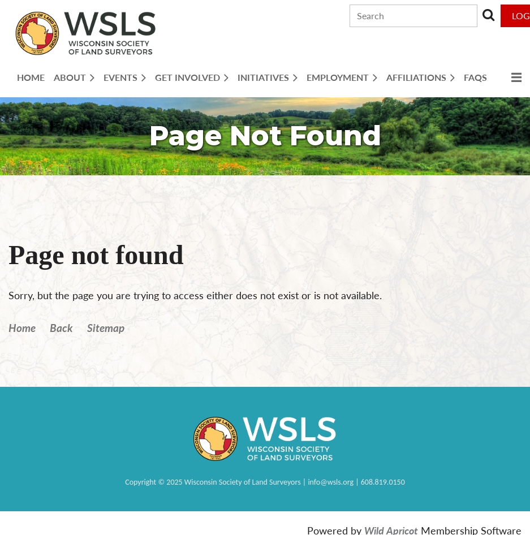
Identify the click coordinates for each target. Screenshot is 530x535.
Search (488, 15)
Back (61, 327)
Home (22, 327)
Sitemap (105, 327)
